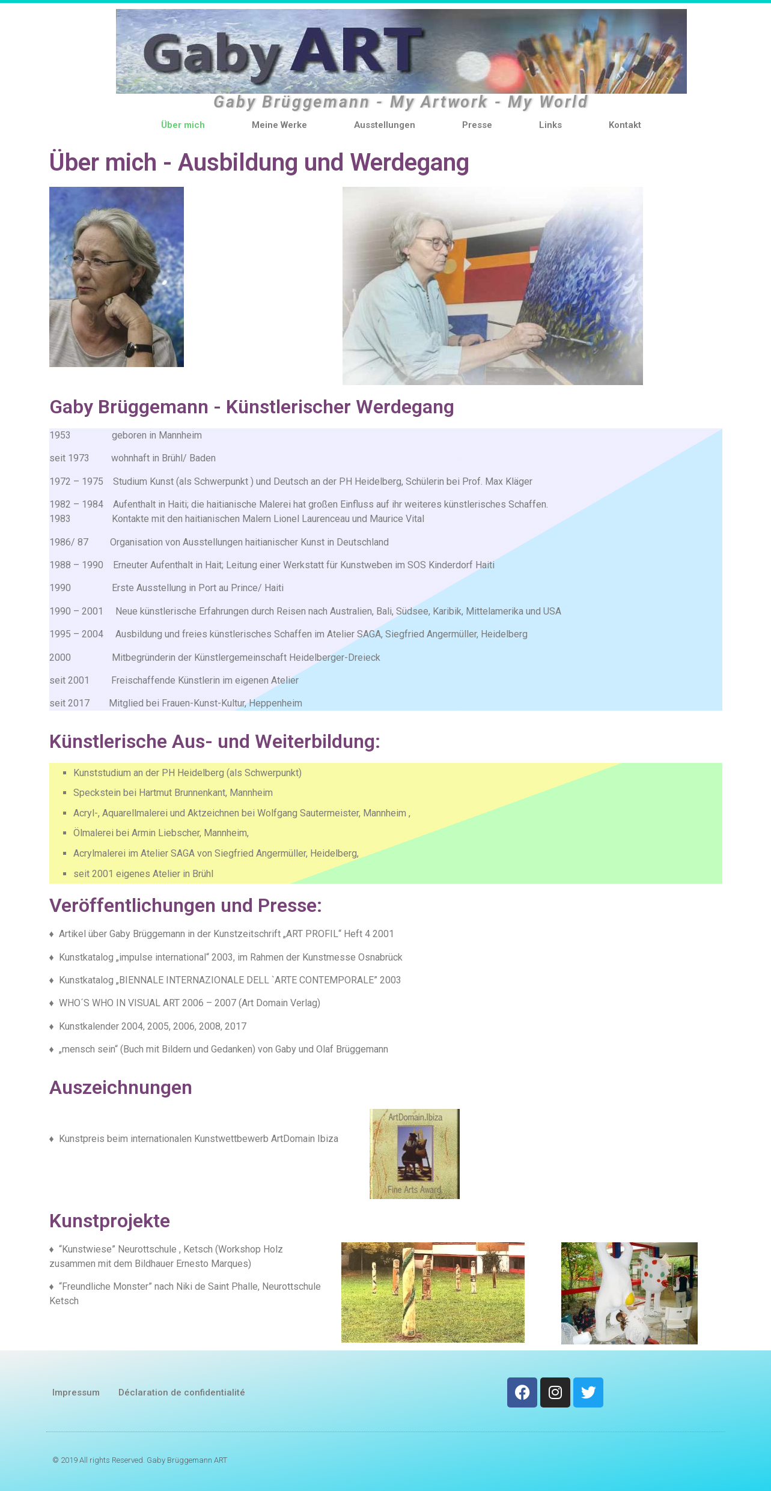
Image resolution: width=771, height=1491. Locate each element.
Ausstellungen (384, 125)
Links (550, 125)
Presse (477, 125)
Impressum (76, 1392)
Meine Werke (279, 125)
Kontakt (625, 125)
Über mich (183, 125)
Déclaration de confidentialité (181, 1392)
